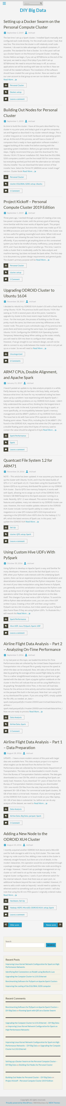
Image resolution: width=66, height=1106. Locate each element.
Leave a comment (17, 99)
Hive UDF (14, 626)
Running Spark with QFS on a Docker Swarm (37, 1010)
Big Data (24, 816)
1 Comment (15, 191)
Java (21, 626)
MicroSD (26, 907)
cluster (13, 184)
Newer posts (51, 925)
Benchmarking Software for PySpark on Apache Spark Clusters (31, 981)
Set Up (13, 527)
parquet (32, 816)
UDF (39, 626)
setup (19, 92)
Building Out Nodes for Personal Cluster (36, 1065)
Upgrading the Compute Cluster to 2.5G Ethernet (26, 976)
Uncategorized (16, 354)
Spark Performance (18, 436)
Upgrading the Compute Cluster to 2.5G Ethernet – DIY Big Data (32, 1023)
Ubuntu (39, 184)
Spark (12, 442)
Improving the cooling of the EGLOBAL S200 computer (28, 986)
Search (8, 941)
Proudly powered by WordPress (19, 1103)
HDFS (19, 907)
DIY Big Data (33, 10)
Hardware (14, 901)
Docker (13, 92)
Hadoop (13, 907)
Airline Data (15, 724)
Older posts (14, 925)
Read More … (9, 79)
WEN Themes (54, 1103)
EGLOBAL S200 (23, 184)
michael (31, 32)
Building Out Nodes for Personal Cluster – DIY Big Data (29, 1077)
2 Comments (15, 361)
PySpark (26, 626)
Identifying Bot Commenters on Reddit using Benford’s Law (30, 972)
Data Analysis (16, 717)
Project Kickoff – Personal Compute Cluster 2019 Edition (29, 1081)
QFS (18, 534)
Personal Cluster (17, 85)
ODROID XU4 (37, 907)
